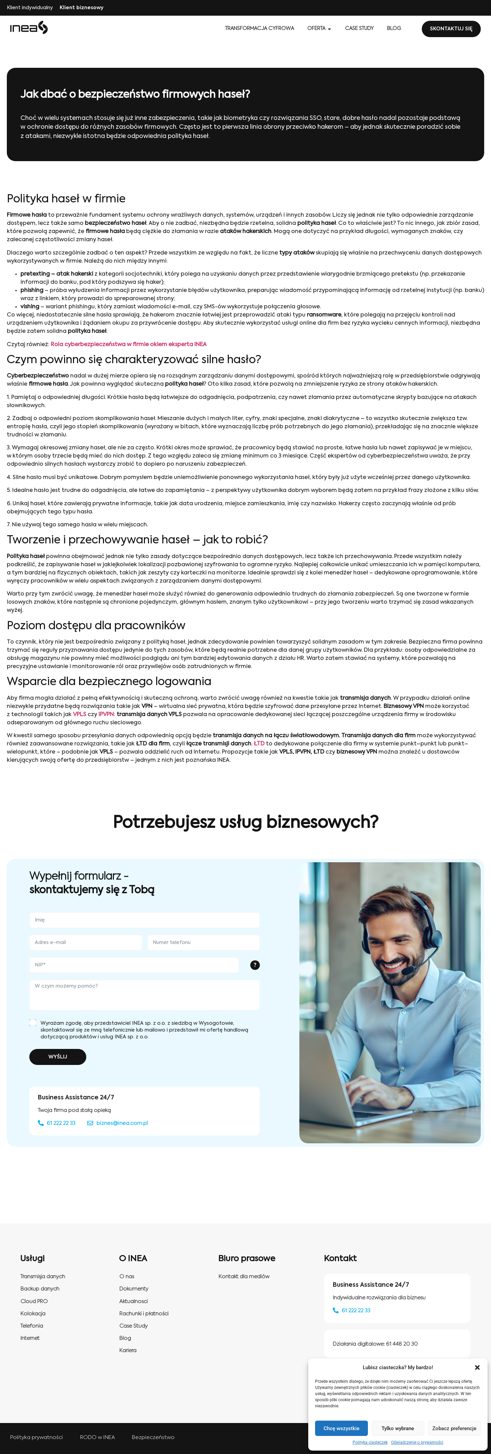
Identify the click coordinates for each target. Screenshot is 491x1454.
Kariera (127, 1350)
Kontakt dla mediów (244, 1276)
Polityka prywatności (36, 1437)
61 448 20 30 (402, 1344)
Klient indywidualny (30, 7)
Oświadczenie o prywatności (417, 1442)
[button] (477, 1367)
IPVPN (106, 714)
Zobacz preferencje (454, 1428)
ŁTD (259, 744)
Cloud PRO (34, 1301)
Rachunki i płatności (143, 1313)
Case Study (133, 1326)
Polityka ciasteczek (370, 1442)
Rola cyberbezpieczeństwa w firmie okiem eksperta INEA (129, 344)
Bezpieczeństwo (153, 1437)
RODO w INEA (97, 1437)
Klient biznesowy (81, 7)
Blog (125, 1338)
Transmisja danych (42, 1276)
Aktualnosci (133, 1301)
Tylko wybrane (398, 1428)
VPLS (79, 714)
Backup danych (39, 1288)
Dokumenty (133, 1288)
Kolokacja (32, 1313)
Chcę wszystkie (341, 1428)
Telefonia (31, 1326)
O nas (126, 1276)
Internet (30, 1338)
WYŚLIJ (57, 1057)
